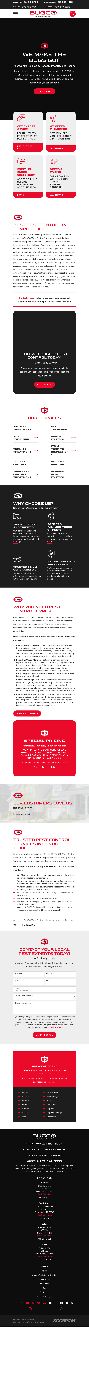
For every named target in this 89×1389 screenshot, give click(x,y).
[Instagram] (30, 1371)
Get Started (44, 91)
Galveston (51, 1179)
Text (36, 767)
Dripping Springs (54, 1175)
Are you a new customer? (24, 996)
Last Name (50, 973)
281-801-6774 (31, 2)
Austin (25, 1154)
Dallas (25, 1175)
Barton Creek (52, 1154)
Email (44, 767)
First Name (18, 973)
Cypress (50, 1171)
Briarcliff (50, 1162)
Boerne (25, 1162)
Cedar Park (51, 1166)
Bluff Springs (52, 1158)
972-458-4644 (30, 7)
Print (53, 767)
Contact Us (44, 384)
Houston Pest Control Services (44, 1337)
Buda (24, 1166)
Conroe (25, 1171)
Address (17, 988)
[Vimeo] (38, 1365)
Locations (44, 1346)
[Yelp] (33, 1365)
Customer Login (44, 1358)
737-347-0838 (62, 7)
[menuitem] (16, 1384)
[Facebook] (16, 1365)
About (44, 1333)
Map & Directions (44, 1256)
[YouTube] (27, 1365)
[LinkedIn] (44, 1365)
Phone (16, 981)
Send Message (44, 1035)
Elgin (24, 1179)
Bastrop (25, 1158)
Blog (44, 1350)
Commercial (44, 1341)
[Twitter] (21, 1365)
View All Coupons (27, 713)
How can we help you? (23, 1003)
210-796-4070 (65, 2)
